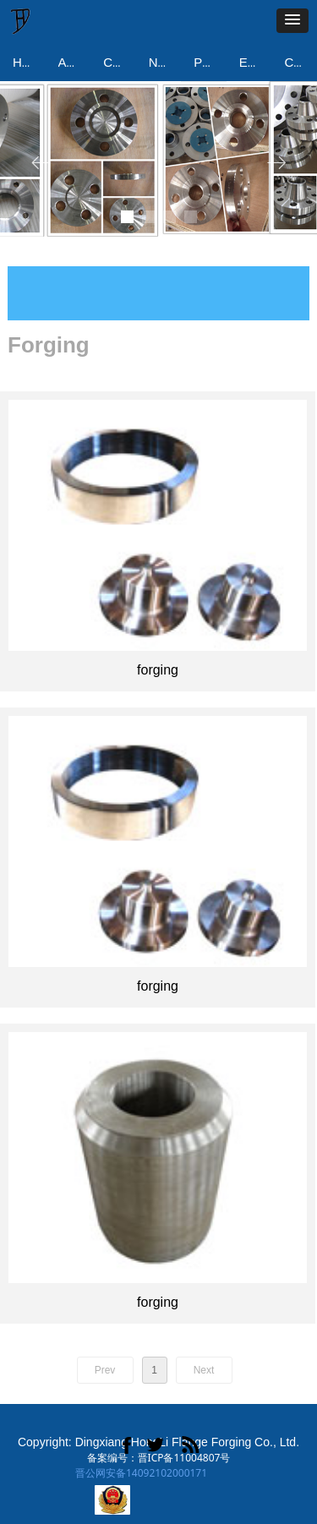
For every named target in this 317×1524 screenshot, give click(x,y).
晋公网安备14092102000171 (141, 1473)
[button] (292, 20)
